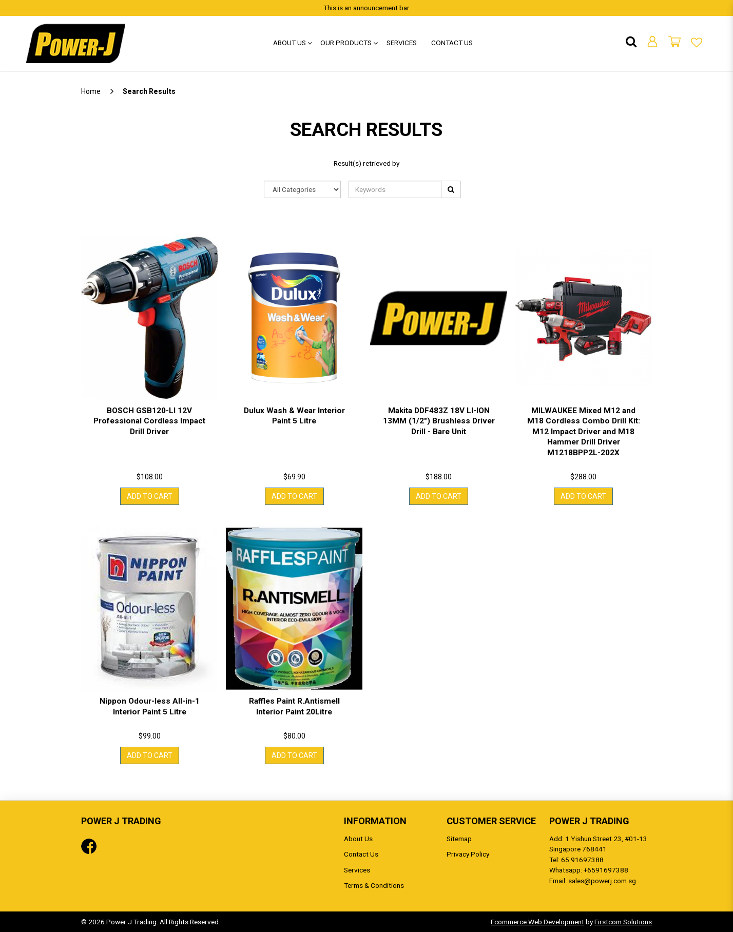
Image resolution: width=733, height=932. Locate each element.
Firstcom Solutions (623, 922)
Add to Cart (149, 496)
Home (91, 91)
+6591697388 (606, 870)
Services (357, 870)
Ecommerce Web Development (537, 922)
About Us (358, 838)
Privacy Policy (468, 854)
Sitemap (459, 838)
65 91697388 (582, 860)
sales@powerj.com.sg (602, 881)
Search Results (149, 91)
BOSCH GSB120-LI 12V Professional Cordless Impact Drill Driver (149, 421)
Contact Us (361, 854)
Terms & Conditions (374, 885)
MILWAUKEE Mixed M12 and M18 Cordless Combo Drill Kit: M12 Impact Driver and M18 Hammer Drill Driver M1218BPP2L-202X (583, 431)
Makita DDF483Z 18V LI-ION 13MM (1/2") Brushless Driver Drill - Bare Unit (439, 421)
